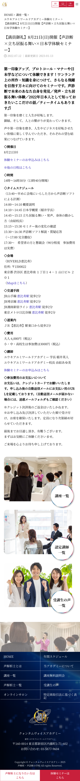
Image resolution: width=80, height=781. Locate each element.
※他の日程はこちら (17, 167)
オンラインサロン (16, 694)
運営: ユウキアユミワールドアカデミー (40, 739)
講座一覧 (21, 15)
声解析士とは (13, 666)
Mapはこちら (16, 283)
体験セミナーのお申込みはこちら (26, 159)
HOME (8, 15)
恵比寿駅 (23, 296)
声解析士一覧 (13, 685)
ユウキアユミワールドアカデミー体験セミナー (32, 19)
